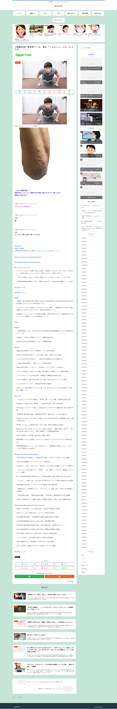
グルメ (83, 558)
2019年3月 (84, 533)
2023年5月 (84, 363)
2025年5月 (84, 282)
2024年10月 (84, 306)
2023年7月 (84, 357)
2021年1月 (84, 459)
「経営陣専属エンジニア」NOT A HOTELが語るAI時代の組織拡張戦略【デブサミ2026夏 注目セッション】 (44, 332)
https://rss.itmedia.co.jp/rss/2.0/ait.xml (27, 454)
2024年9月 (84, 309)
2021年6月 (84, 442)
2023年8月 (84, 353)
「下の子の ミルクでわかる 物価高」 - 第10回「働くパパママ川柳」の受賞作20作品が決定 (43, 399)
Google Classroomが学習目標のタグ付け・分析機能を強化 (34, 341)
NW (17, 322)
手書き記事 (84, 568)
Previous (13, 33)
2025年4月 (84, 285)
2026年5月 (84, 241)
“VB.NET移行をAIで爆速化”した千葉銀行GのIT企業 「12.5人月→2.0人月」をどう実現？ (43, 457)
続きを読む (18, 246)
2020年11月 (84, 465)
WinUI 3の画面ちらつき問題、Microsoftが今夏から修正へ (33, 435)
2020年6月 (84, 482)
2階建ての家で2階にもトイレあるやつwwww (91, 217)
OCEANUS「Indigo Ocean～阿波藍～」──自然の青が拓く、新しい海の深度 (39, 403)
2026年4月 (84, 244)
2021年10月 (84, 428)
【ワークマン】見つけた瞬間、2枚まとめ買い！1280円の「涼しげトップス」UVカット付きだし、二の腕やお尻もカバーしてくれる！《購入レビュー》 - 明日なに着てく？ (44, 272)
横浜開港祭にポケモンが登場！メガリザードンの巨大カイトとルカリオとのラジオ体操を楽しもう (44, 441)
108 (82, 555)
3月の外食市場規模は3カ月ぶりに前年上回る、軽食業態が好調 (35, 521)
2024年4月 (84, 326)
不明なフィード (20, 287)
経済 (17, 298)
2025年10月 (84, 265)
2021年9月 (84, 431)
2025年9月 (84, 268)
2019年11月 (84, 506)
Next (103, 33)
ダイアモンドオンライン (23, 267)
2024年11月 (84, 302)
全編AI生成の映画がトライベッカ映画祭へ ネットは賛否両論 (35, 351)
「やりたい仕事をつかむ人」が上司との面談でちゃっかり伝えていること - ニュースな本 (43, 277)
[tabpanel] (22, 33)
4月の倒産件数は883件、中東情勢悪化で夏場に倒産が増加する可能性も (38, 517)
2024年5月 (84, 323)
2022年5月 (84, 404)
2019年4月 (84, 530)
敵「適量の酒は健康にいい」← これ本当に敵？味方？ (92, 222)
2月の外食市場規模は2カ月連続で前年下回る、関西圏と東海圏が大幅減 (38, 529)
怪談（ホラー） (85, 565)
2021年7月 (84, 438)
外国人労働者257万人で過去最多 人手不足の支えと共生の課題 (35, 541)
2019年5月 (84, 527)
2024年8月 (84, 312)
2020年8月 (84, 476)
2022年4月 (84, 408)
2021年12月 (84, 421)
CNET (18, 347)
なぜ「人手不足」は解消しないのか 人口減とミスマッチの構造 (35, 545)
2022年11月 (84, 384)
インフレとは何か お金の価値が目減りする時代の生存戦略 (34, 537)
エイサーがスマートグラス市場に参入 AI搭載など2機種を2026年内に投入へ (39, 375)
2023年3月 (84, 370)
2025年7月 (84, 275)
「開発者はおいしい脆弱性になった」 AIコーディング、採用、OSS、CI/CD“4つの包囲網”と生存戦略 (44, 490)
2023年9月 (84, 350)
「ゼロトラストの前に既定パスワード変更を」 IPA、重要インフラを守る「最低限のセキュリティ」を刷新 (45, 471)
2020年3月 (84, 493)
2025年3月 (84, 289)
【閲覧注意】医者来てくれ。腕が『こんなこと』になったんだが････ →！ (37, 250)
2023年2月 (84, 374)
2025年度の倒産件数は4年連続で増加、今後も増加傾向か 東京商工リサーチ (39, 525)
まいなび (18, 396)
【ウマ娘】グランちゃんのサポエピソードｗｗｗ (91, 206)
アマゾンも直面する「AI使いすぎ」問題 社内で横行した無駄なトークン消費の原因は (42, 371)
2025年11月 (84, 261)
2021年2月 (84, 455)
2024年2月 (84, 333)
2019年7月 (84, 520)
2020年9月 (84, 472)
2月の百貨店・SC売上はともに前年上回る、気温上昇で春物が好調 (36, 533)
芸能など (18, 557)
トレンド (84, 562)
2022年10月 (84, 387)
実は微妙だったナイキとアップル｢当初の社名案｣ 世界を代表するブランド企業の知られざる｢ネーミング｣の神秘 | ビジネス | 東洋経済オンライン (44, 315)
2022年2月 (84, 414)
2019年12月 (84, 503)
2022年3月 (84, 411)
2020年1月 (84, 499)
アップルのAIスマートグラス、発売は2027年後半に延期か (34, 383)
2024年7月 (84, 316)
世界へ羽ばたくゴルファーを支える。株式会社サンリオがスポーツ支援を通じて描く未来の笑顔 (44, 409)
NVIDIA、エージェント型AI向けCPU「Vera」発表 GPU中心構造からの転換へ (40, 425)
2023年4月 (84, 367)
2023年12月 (84, 340)
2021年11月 (84, 425)
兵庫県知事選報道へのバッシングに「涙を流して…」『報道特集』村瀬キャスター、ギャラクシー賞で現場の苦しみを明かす (44, 447)
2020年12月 (84, 462)
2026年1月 (84, 255)
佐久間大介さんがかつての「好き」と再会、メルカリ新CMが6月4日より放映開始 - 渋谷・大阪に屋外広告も (45, 419)
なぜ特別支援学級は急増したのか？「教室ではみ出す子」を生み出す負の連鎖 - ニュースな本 (44, 281)
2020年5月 (84, 486)
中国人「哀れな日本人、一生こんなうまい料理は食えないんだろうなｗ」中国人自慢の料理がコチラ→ (91, 228)
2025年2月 (84, 292)
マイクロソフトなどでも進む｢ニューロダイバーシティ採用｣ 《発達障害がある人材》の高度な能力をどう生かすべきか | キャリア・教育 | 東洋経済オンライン (44, 309)
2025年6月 (84, 278)
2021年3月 (84, 452)
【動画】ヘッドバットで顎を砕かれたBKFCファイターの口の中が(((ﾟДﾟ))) (92, 211)
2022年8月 (84, 394)
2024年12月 (84, 299)
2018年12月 (84, 544)
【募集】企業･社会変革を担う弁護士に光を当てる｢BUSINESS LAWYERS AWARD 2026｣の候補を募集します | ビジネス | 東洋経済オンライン (44, 302)
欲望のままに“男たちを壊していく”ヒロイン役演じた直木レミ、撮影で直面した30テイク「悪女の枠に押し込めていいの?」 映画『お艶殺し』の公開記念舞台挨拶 (44, 430)
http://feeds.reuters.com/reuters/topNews (28, 262)
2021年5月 (84, 445)
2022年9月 (84, 391)
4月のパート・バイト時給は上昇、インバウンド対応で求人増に (35, 513)
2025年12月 (84, 258)
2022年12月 (84, 380)
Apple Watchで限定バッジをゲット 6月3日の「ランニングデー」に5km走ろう (40, 367)
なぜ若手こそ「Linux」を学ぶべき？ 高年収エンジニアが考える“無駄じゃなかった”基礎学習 (44, 466)
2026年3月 (84, 248)
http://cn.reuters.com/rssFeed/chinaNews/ (28, 257)
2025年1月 (84, 295)
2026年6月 (84, 238)
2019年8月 (84, 516)
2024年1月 (84, 336)
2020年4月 (84, 489)
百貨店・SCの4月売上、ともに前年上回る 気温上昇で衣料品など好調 (37, 508)
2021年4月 (84, 448)
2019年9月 (84, 513)
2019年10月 (84, 510)
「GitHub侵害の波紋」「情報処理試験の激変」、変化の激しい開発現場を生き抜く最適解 (43, 495)
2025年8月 (84, 272)
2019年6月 (84, 523)
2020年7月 (84, 479)
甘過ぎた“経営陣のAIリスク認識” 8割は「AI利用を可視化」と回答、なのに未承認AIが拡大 (44, 499)
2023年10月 (84, 346)
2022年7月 (84, 397)
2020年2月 (84, 496)
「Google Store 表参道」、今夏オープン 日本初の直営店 (34, 363)
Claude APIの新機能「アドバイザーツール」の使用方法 (33, 461)
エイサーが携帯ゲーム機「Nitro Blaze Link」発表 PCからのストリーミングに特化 (41, 379)
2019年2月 (84, 537)
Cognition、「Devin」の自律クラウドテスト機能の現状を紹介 (35, 337)
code (17, 327)
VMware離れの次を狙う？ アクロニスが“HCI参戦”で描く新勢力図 (36, 484)
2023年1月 (84, 377)
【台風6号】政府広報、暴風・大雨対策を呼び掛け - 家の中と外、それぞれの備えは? (41, 414)
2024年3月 (84, 329)
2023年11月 (84, 343)
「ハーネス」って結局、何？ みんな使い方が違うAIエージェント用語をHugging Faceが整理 (44, 480)
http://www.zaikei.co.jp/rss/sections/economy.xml (30, 505)
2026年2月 (84, 251)
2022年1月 (84, 418)
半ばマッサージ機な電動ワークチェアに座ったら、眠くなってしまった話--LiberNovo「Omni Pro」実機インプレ (44, 389)
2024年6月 (84, 319)
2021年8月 (84, 435)
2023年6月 (84, 360)
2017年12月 (84, 547)
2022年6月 (84, 401)
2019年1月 (84, 540)
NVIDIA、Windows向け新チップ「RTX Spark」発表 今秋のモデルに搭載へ (39, 355)
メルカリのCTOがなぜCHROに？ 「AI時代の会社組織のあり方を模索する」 (39, 359)
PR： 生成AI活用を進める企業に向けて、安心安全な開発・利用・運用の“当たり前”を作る (43, 476)
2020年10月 (84, 469)
